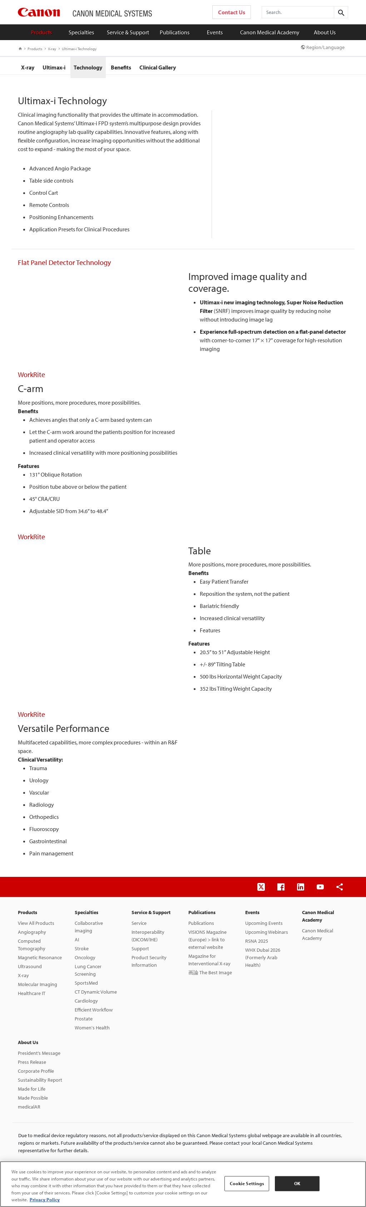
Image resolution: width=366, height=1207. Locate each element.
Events (215, 32)
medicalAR (29, 1109)
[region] (183, 1184)
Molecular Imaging (37, 987)
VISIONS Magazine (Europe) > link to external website (207, 942)
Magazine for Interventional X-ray (209, 963)
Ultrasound (30, 969)
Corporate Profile (36, 1074)
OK (297, 1183)
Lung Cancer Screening (88, 973)
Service (139, 926)
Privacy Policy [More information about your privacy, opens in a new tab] (45, 1199)
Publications (174, 32)
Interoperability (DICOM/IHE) (148, 939)
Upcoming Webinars (266, 935)
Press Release (32, 1065)
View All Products (36, 926)
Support (140, 951)
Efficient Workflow (94, 1012)
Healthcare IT (31, 996)
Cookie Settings (247, 1183)
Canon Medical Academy (270, 32)
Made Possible (33, 1100)
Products (41, 32)
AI (77, 942)
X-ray (50, 48)
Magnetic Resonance (40, 960)
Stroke (82, 951)
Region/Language (323, 47)
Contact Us (231, 12)
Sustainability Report (40, 1083)
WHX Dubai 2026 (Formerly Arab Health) (262, 960)
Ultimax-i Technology (78, 48)
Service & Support (128, 32)
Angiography (32, 935)
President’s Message (39, 1056)
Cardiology (86, 1003)
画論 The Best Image (210, 975)
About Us (325, 32)
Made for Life (31, 1091)
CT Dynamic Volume (96, 994)
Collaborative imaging (89, 930)
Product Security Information (149, 964)
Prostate (84, 1021)
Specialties (81, 32)
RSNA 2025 (256, 944)
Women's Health (92, 1030)
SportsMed (86, 986)
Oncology (85, 960)
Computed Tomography (31, 948)
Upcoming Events (264, 926)
